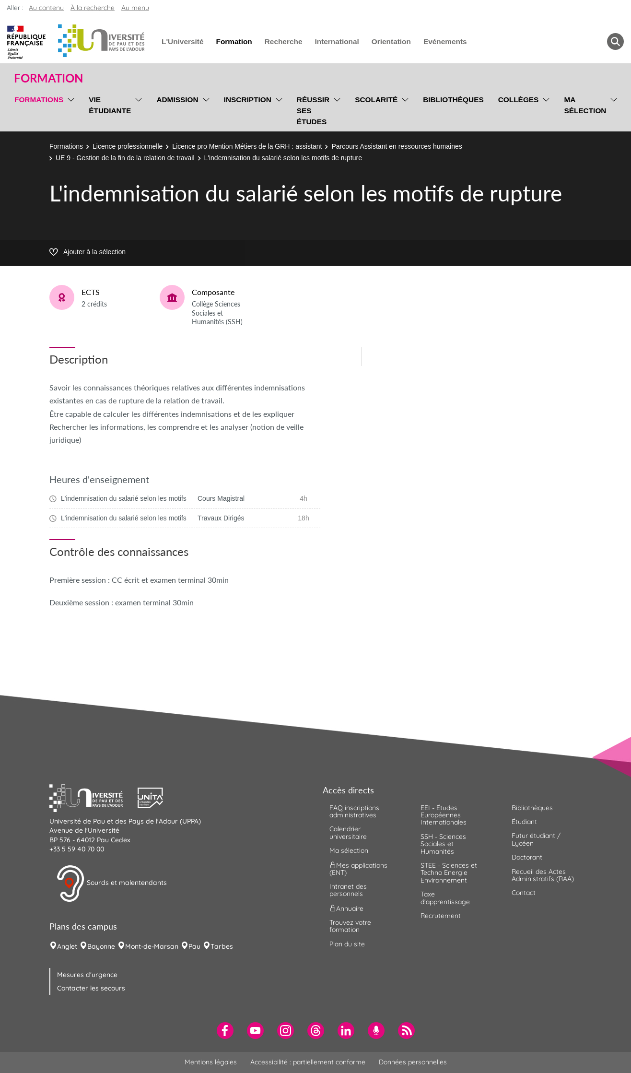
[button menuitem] (615, 41)
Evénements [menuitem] (445, 41)
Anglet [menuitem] (67, 946)
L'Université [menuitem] (182, 41)
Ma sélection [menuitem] (585, 105)
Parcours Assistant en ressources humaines (396, 146)
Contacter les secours (91, 988)
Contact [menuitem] (524, 892)
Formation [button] (48, 78)
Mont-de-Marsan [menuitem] (151, 946)
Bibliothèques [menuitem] (453, 99)
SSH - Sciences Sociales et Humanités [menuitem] (443, 844)
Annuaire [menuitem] (346, 908)
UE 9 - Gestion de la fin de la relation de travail (125, 158)
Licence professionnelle (128, 146)
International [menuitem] (337, 41)
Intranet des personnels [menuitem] (348, 890)
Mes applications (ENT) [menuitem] (358, 868)
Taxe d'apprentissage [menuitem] (445, 898)
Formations (66, 146)
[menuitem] (225, 1030)
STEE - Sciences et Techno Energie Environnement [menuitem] (449, 872)
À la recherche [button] (92, 7)
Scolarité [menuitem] (376, 99)
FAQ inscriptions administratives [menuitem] (354, 811)
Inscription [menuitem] (247, 99)
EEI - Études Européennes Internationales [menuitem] (444, 815)
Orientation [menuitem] (391, 41)
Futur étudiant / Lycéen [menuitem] (536, 839)
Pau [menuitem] (194, 946)
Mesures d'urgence (87, 974)
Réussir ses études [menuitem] (313, 110)
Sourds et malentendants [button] (111, 883)
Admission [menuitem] (177, 99)
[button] (93, 796)
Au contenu (46, 7)
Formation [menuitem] (234, 41)
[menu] (69, 109)
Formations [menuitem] (38, 99)
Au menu (135, 7)
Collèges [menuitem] (518, 99)
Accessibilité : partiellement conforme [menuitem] (307, 1062)
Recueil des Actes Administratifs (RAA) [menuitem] (543, 875)
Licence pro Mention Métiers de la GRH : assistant (247, 146)
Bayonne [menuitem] (101, 946)
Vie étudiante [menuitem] (110, 105)
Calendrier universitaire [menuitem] (348, 832)
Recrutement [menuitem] (441, 915)
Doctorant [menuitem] (527, 857)
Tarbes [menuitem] (221, 946)
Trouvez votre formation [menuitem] (350, 926)
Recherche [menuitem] (284, 41)
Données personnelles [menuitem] (413, 1062)
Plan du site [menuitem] (347, 944)
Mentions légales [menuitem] (211, 1062)
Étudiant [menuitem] (524, 821)
